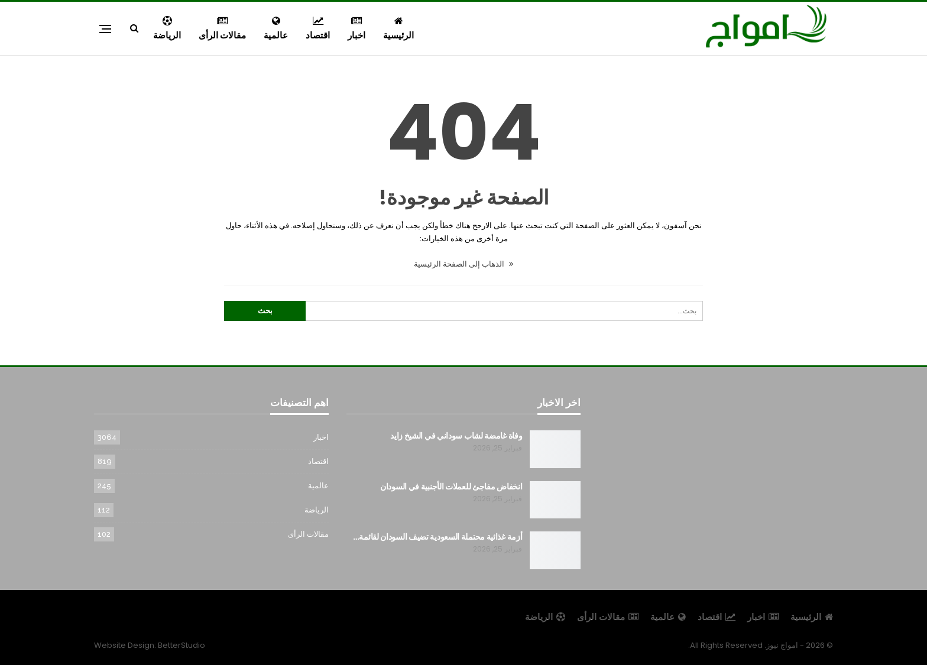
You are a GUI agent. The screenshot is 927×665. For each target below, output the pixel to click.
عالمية (276, 28)
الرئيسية (398, 28)
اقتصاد (318, 28)
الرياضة (167, 28)
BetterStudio (181, 645)
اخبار (356, 28)
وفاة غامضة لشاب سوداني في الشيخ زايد (456, 436)
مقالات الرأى (222, 28)
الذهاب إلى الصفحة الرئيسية (463, 263)
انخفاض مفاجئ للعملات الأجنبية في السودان (451, 486)
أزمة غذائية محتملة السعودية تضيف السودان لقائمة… (438, 537)
